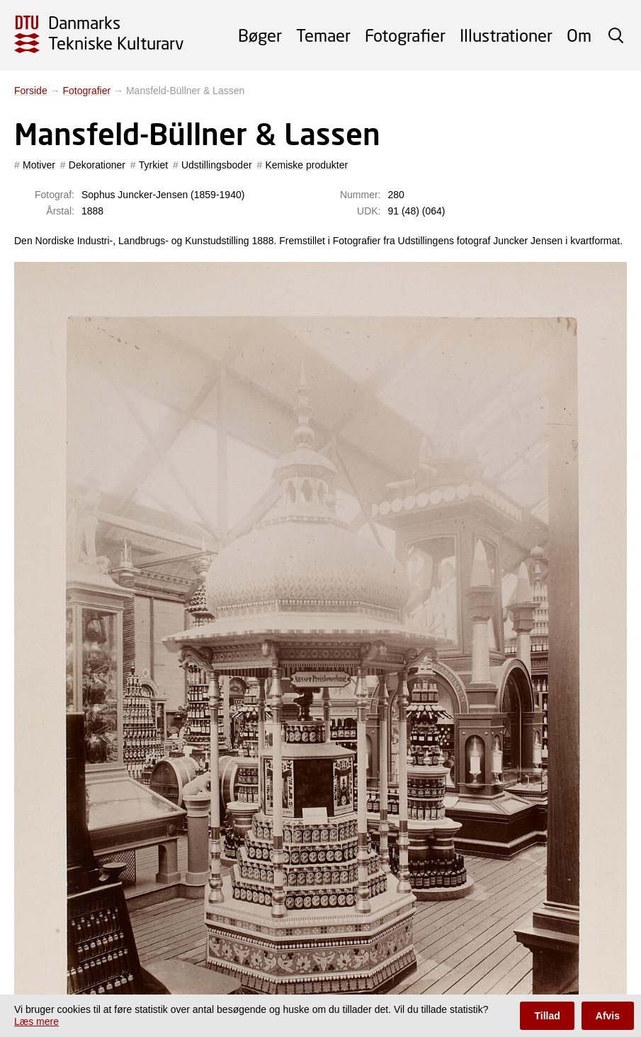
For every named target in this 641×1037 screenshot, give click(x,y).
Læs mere (36, 1021)
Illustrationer (506, 35)
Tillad (547, 1015)
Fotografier (405, 35)
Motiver (39, 165)
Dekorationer (97, 165)
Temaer (323, 35)
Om (579, 35)
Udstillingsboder (216, 165)
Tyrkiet (153, 165)
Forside (30, 90)
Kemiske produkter (306, 165)
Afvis (608, 1015)
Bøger (260, 35)
